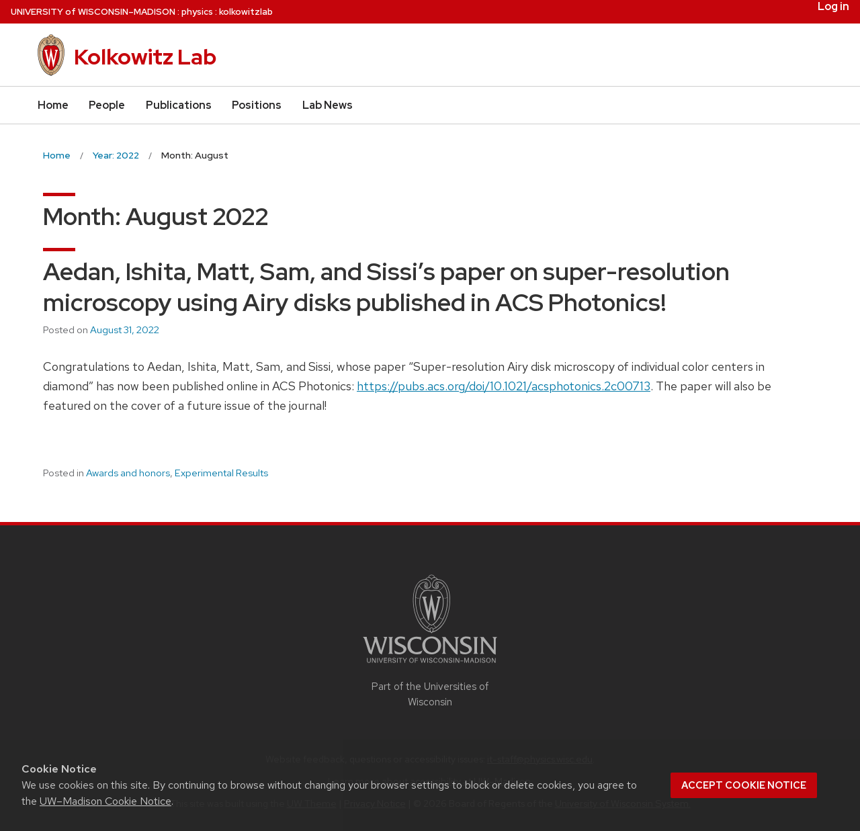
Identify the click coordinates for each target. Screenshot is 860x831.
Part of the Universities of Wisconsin (430, 694)
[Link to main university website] (430, 665)
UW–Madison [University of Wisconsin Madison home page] (93, 11)
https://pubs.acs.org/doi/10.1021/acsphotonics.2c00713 (503, 386)
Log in (833, 6)
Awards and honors (128, 473)
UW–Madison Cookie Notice (105, 801)
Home (53, 105)
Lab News (327, 105)
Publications (179, 105)
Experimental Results (221, 473)
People (107, 105)
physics (197, 11)
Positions (257, 105)
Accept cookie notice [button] (743, 785)
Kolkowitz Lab (145, 56)
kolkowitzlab (246, 11)
